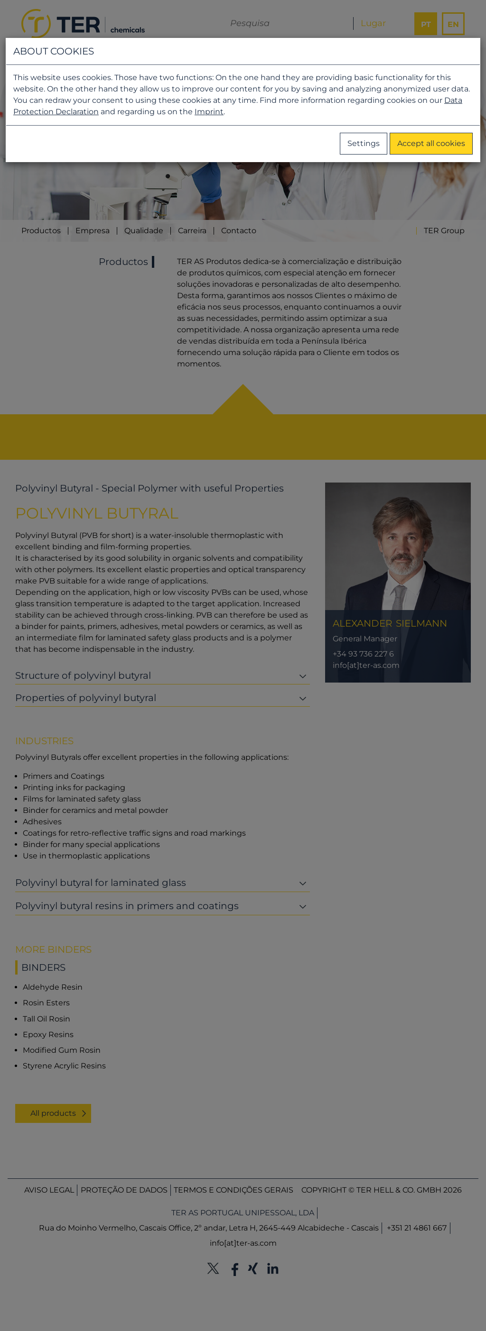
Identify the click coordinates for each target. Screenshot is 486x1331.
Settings (363, 143)
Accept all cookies (431, 143)
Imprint (209, 111)
